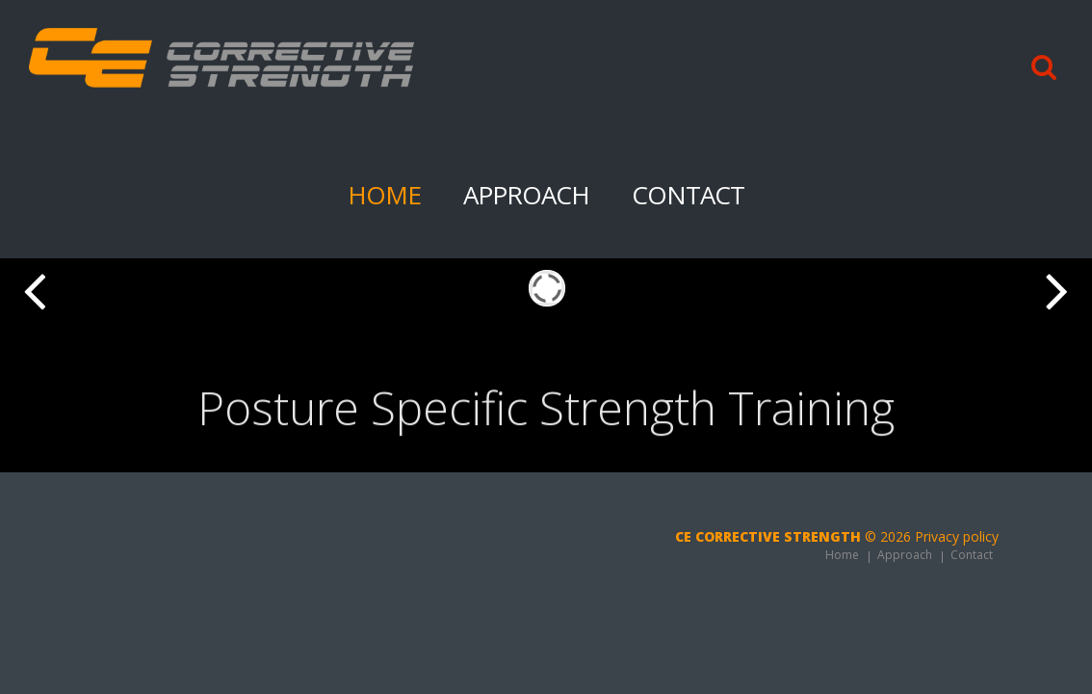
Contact (688, 194)
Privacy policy (957, 536)
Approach (526, 194)
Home (384, 194)
